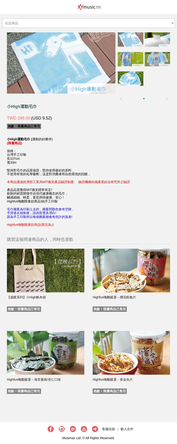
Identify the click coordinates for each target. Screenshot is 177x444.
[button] (144, 98)
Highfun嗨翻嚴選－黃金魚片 (113, 379)
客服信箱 (108, 429)
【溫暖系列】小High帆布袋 (26, 297)
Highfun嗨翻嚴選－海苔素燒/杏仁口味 (34, 379)
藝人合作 (127, 429)
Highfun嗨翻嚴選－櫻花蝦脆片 (114, 297)
